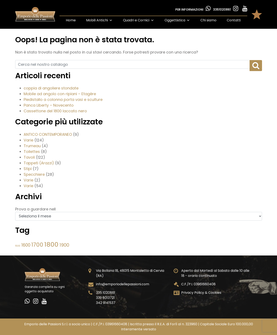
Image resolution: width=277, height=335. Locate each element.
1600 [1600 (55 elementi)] (25, 245)
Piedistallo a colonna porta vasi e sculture (63, 99)
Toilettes (32, 151)
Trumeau (32, 145)
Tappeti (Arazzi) (39, 163)
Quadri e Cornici (138, 20)
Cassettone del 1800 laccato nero (55, 111)
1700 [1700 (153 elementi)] (37, 245)
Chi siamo (208, 20)
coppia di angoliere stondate (51, 88)
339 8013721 (105, 297)
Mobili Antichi (99, 20)
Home (71, 20)
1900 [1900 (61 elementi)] (64, 245)
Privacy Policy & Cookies (201, 292)
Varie (28, 140)
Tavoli (29, 157)
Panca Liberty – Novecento (49, 105)
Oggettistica (177, 20)
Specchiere (34, 174)
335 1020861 (105, 292)
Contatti (234, 20)
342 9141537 (105, 302)
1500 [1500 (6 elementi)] (17, 245)
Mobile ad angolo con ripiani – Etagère (60, 93)
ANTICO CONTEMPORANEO (48, 134)
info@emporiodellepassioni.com (122, 284)
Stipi (28, 168)
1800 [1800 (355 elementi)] (51, 244)
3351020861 (222, 9)
